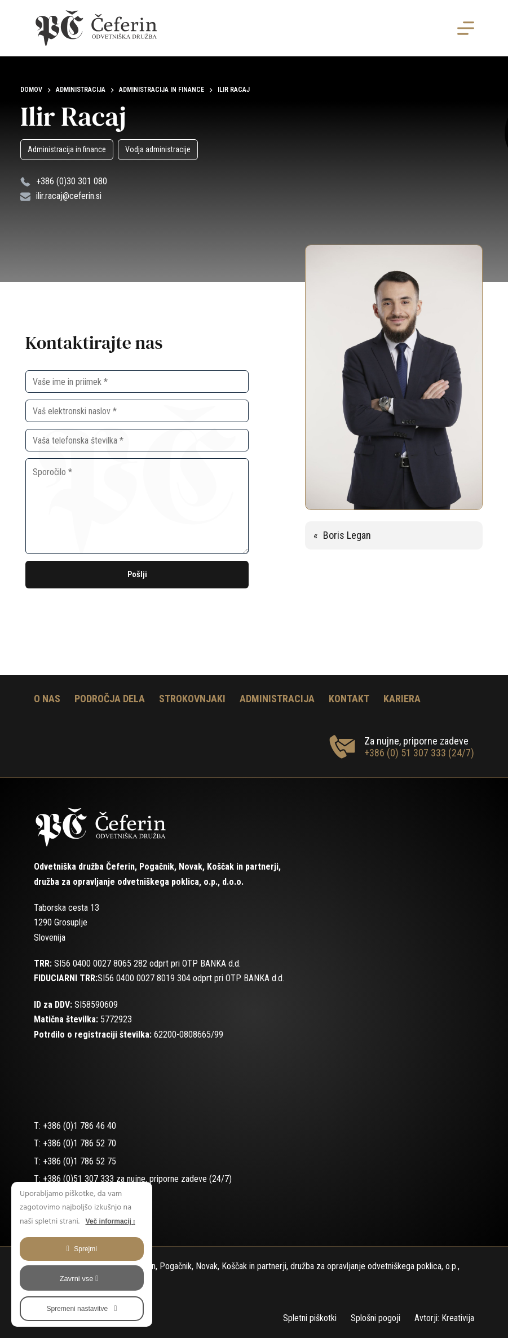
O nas (47, 699)
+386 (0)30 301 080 (71, 181)
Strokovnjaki (192, 699)
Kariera (402, 699)
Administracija (277, 699)
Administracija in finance (67, 149)
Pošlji (137, 574)
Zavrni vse (79, 1279)
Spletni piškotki (310, 1318)
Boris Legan (347, 535)
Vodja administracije (158, 149)
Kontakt (349, 699)
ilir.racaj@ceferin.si (68, 195)
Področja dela (109, 699)
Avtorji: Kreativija (444, 1318)
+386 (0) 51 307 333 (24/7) (419, 753)
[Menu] (465, 28)
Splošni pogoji (375, 1318)
